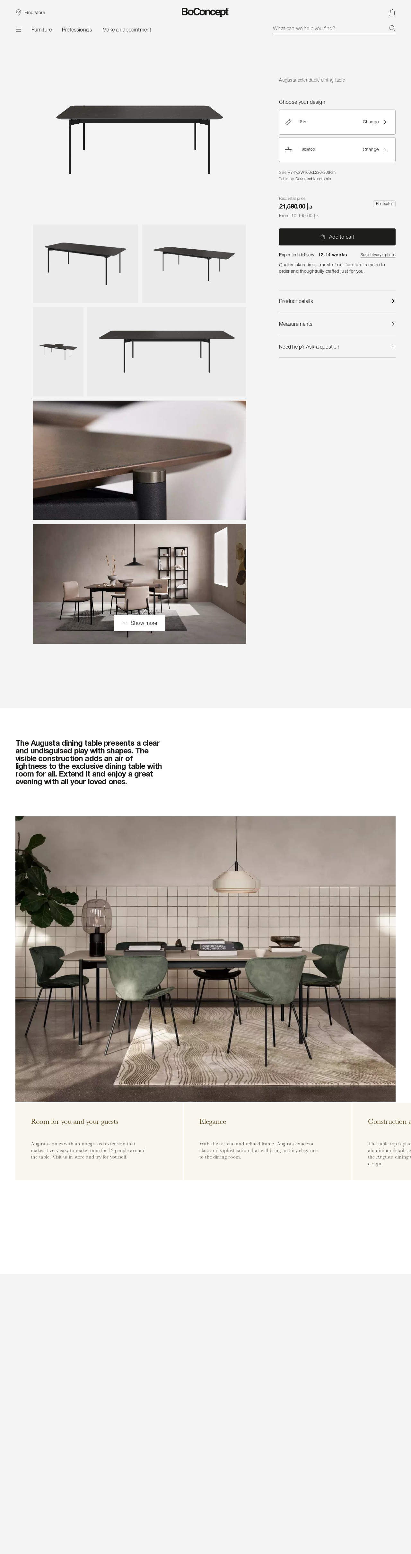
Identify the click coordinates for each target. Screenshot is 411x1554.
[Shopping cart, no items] (392, 12)
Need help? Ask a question (337, 347)
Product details (337, 301)
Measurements (337, 324)
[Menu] (18, 29)
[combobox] (334, 28)
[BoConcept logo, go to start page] (205, 12)
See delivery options (378, 254)
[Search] (392, 28)
